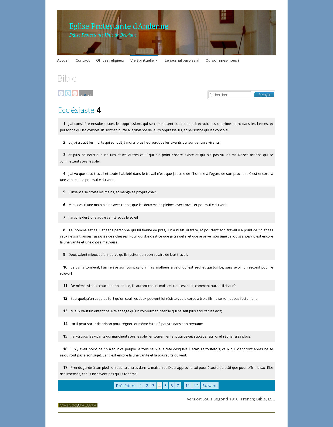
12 (196, 385)
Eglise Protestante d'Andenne (119, 26)
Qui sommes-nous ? (223, 60)
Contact (83, 60)
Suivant (209, 385)
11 (187, 385)
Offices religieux (110, 60)
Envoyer (264, 94)
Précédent (126, 385)
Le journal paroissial (182, 60)
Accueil (63, 60)
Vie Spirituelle (142, 60)
